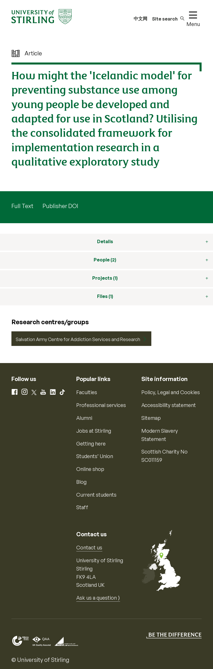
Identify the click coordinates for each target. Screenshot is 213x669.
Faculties (86, 392)
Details (105, 241)
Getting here (91, 443)
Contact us (89, 547)
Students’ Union (94, 456)
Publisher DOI (60, 205)
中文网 (140, 18)
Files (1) (105, 296)
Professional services (101, 405)
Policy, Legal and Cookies (170, 392)
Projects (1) (105, 278)
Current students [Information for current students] (96, 494)
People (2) (105, 260)
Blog (81, 482)
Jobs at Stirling (93, 431)
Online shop (90, 469)
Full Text (22, 205)
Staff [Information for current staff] (82, 507)
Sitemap (151, 418)
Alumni (84, 418)
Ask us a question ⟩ (98, 598)
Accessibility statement (168, 405)
